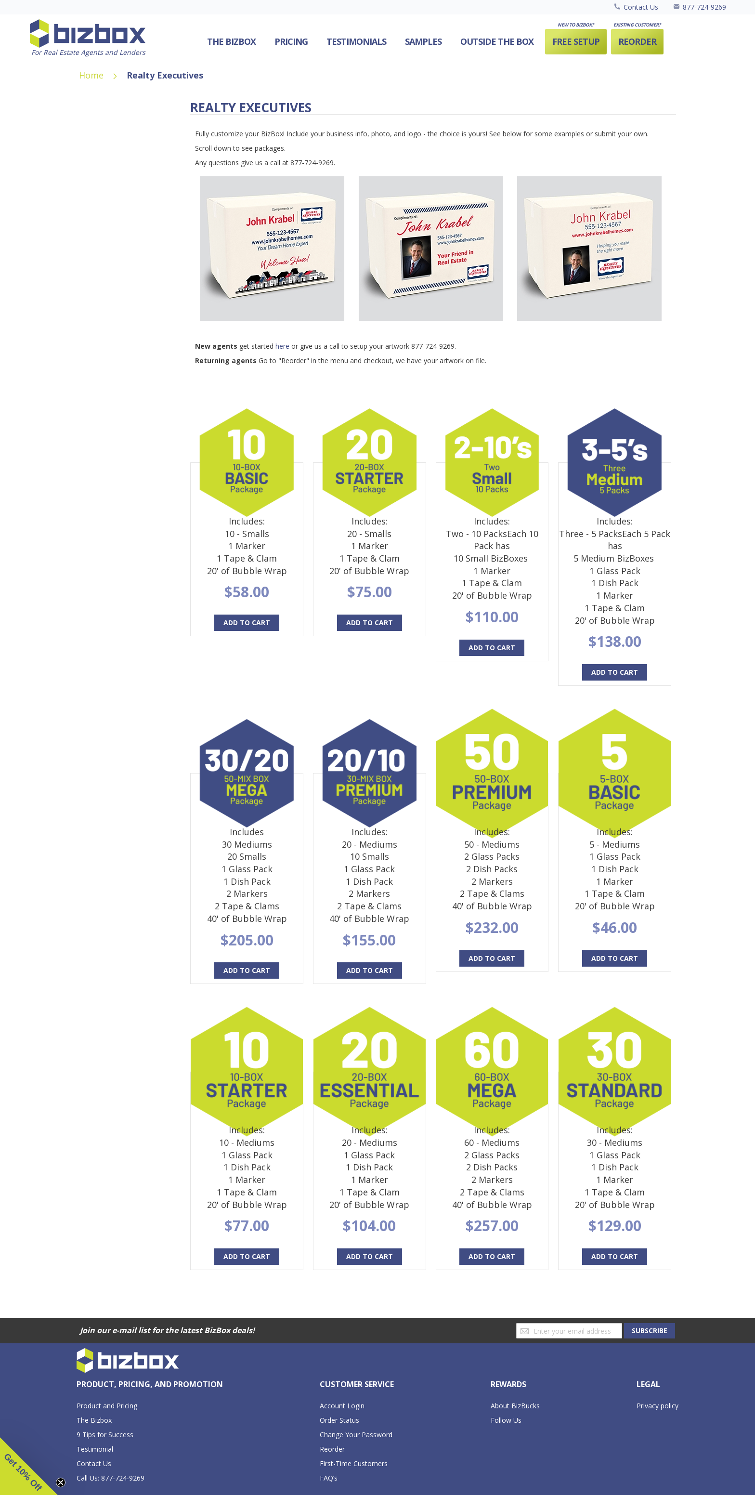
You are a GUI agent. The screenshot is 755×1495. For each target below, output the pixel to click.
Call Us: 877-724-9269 (110, 1477)
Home (92, 75)
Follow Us (506, 1420)
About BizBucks (515, 1405)
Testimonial (95, 1449)
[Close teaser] (60, 1482)
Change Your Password (356, 1434)
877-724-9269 (704, 7)
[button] (29, 1466)
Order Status (339, 1420)
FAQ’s (329, 1477)
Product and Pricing (107, 1405)
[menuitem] (497, 41)
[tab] (150, 1384)
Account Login (342, 1405)
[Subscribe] (649, 1330)
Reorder (332, 1449)
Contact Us (641, 7)
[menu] (428, 41)
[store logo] (87, 38)
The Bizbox (94, 1420)
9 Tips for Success (105, 1434)
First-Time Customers (354, 1463)
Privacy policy (657, 1405)
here (282, 346)
